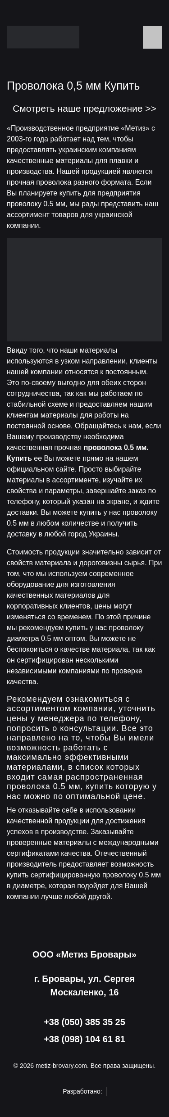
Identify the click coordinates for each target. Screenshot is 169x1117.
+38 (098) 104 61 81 (84, 1039)
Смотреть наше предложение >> (84, 108)
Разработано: (84, 1091)
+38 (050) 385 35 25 (84, 1022)
